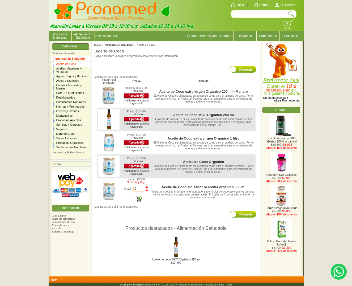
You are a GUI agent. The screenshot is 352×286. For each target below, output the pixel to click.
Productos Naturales (60, 35)
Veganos (62, 129)
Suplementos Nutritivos (71, 147)
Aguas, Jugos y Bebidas (72, 76)
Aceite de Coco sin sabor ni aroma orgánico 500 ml (203, 187)
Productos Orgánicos (70, 142)
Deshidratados (65, 97)
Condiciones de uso (63, 221)
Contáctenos (268, 36)
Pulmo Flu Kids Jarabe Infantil (281, 241)
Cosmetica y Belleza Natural (68, 152)
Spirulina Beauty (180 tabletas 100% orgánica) (281, 138)
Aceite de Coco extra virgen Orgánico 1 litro (203, 138)
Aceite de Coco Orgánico (203, 162)
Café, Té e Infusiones (70, 93)
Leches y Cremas (67, 111)
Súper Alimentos (67, 138)
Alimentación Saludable (69, 58)
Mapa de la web (61, 225)
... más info (136, 90)
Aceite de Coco (66, 64)
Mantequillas (64, 115)
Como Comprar (221, 36)
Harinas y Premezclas (70, 106)
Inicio (97, 44)
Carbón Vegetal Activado (281, 207)
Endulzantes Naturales (71, 102)
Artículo (203, 81)
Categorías (70, 46)
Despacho (245, 36)
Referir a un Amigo (63, 231)
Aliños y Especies (67, 80)
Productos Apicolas (68, 120)
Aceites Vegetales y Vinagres (69, 70)
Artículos (57, 228)
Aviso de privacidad (63, 218)
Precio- (136, 81)
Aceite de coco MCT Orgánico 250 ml (203, 115)
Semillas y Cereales (69, 124)
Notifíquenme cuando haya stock (136, 102)
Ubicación (291, 36)
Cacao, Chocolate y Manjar (69, 87)
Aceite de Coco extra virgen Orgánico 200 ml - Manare (203, 91)
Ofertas (57, 163)
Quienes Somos (198, 36)
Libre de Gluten (66, 133)
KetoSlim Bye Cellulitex (281, 173)
